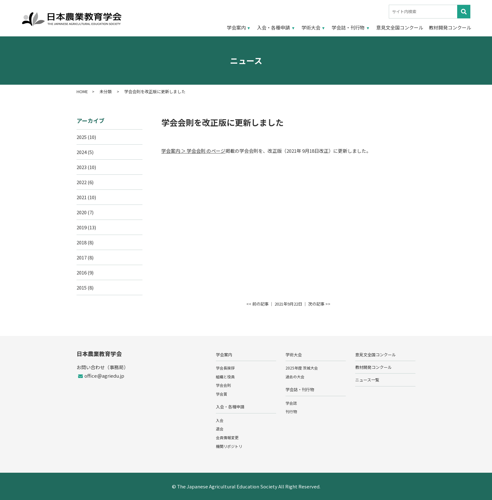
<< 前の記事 (257, 304)
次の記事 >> (319, 304)
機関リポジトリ (229, 446)
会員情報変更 (227, 437)
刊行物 (291, 411)
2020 (82, 212)
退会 (219, 428)
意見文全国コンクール (399, 27)
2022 (82, 182)
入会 (219, 420)
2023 (82, 167)
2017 (82, 257)
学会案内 (236, 27)
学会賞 (221, 393)
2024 (82, 152)
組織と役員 (225, 376)
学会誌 (291, 403)
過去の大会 (295, 376)
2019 (82, 227)
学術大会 (311, 27)
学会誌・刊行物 (348, 27)
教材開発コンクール (450, 27)
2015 (82, 287)
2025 (82, 137)
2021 (82, 197)
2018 (82, 242)
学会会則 (223, 385)
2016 (82, 272)
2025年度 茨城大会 (302, 367)
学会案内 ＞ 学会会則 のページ (193, 150)
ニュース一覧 (367, 380)
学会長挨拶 (225, 367)
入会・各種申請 (273, 27)
